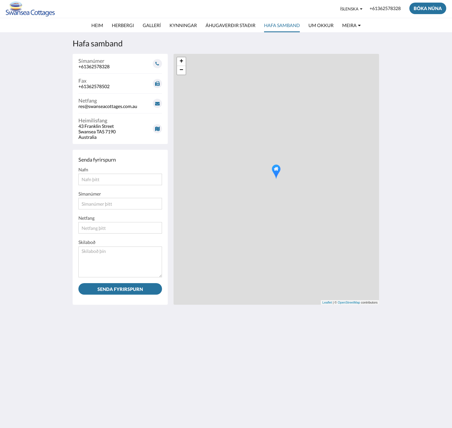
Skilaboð (86, 242)
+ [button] (181, 61)
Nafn (83, 169)
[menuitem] (97, 25)
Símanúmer (89, 193)
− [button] (181, 70)
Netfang (86, 218)
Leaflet (327, 302)
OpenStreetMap (349, 302)
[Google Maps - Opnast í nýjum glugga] (120, 126)
